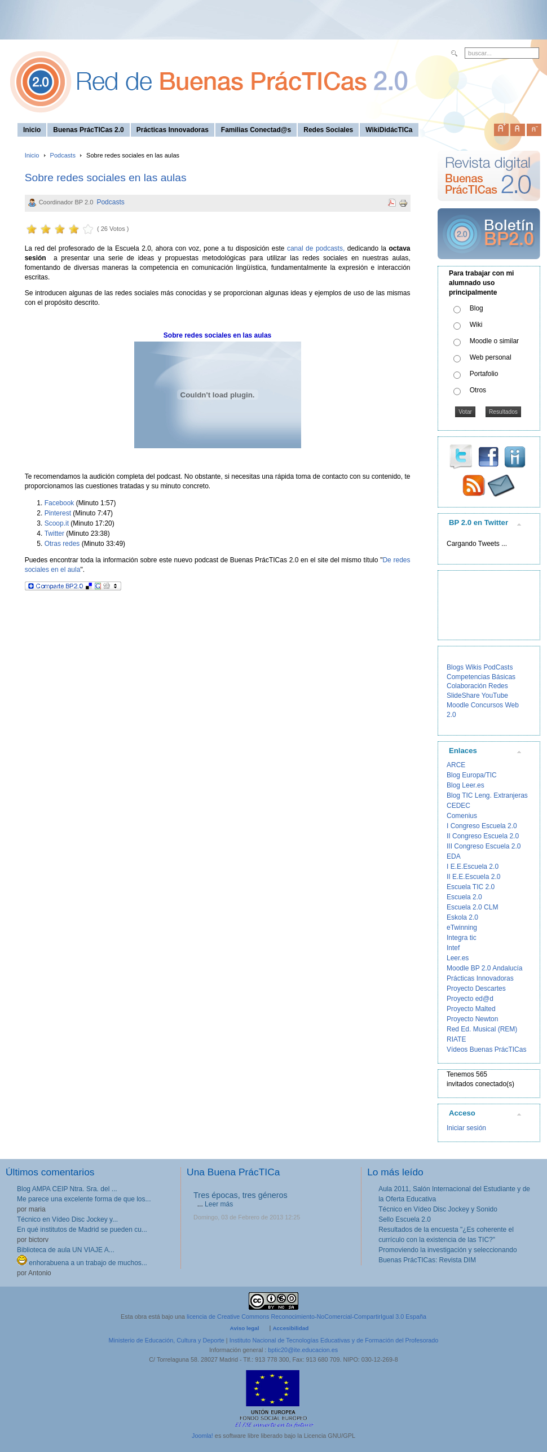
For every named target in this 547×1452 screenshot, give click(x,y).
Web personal (490, 357)
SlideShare (463, 695)
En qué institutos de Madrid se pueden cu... (82, 1230)
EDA (454, 856)
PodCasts (498, 667)
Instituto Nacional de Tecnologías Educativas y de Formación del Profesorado (334, 1340)
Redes (498, 686)
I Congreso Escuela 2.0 (482, 826)
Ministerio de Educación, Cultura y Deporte (166, 1340)
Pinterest (58, 513)
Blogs (455, 667)
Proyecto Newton (472, 1019)
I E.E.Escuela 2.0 (473, 867)
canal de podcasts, (316, 248)
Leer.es (458, 958)
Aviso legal (244, 1328)
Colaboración (467, 686)
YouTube (495, 695)
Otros (478, 390)
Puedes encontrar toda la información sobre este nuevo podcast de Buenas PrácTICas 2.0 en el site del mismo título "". (218, 565)
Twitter (54, 533)
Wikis (473, 667)
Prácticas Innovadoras (480, 978)
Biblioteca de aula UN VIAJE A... (65, 1250)
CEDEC (458, 806)
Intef (453, 948)
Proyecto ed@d (470, 999)
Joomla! (202, 1435)
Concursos (487, 705)
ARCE (456, 765)
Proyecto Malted (471, 1009)
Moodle (458, 705)
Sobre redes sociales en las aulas (106, 177)
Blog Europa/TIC (472, 775)
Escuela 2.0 (464, 897)
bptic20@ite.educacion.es (303, 1349)
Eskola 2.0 (462, 917)
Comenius (462, 816)
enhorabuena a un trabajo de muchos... (82, 1263)
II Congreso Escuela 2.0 (483, 836)
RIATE (456, 1039)
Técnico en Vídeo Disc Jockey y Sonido (437, 1209)
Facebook (59, 503)
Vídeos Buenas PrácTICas (486, 1049)
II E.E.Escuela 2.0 (473, 877)
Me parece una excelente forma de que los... (84, 1199)
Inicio (32, 155)
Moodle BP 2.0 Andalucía (485, 968)
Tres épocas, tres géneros (240, 1195)
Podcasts (63, 155)
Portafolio (484, 374)
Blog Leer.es (465, 785)
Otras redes (62, 544)
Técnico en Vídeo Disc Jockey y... (67, 1219)
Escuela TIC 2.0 (471, 887)
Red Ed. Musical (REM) (482, 1029)
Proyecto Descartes (476, 988)
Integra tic (462, 938)
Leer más (219, 1204)
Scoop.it (57, 523)
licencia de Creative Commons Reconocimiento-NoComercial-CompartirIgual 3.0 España (306, 1316)
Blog (476, 308)
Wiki (476, 325)
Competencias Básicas (481, 677)
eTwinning (462, 927)
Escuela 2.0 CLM (472, 907)
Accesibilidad (290, 1328)
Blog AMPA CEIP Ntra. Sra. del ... (67, 1189)
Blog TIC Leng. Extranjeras (487, 795)
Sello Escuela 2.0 (404, 1219)
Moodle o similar (494, 341)
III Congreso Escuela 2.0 (483, 846)
